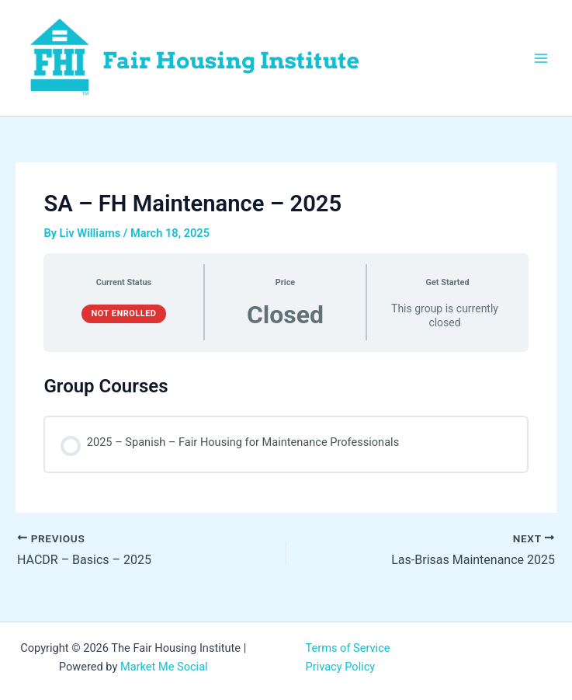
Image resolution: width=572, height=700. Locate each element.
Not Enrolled (123, 313)
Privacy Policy (341, 667)
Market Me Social (164, 667)
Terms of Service (348, 648)
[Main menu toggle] (540, 57)
